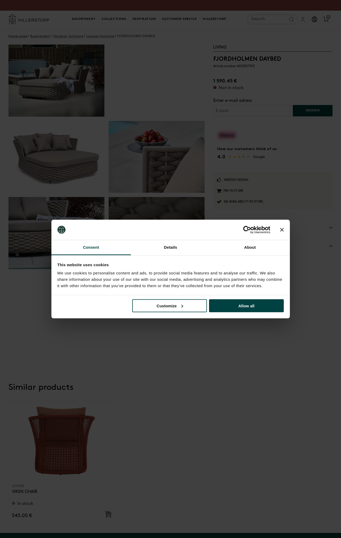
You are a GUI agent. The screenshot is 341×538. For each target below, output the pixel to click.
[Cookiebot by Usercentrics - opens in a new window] (247, 230)
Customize (170, 305)
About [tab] (250, 247)
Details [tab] (170, 247)
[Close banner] (282, 230)
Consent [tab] (91, 247)
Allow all (246, 305)
